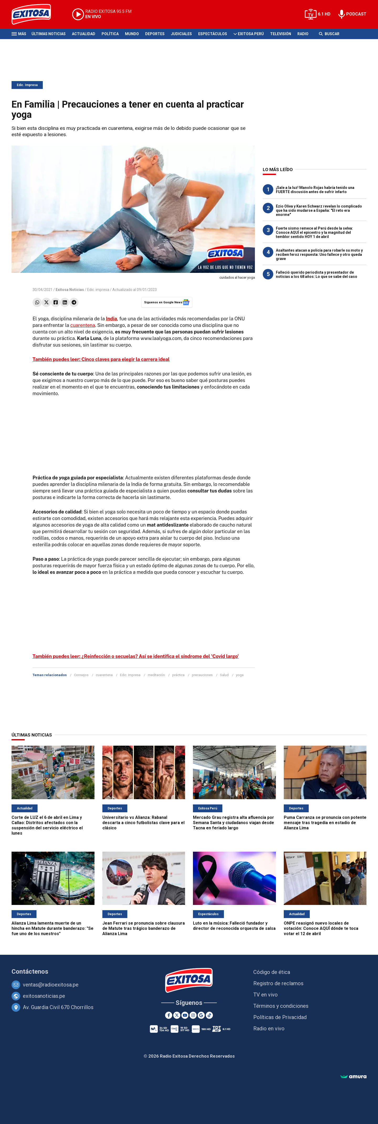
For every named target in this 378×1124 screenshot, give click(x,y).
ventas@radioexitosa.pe (50, 985)
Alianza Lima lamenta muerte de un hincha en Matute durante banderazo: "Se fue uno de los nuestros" (52, 928)
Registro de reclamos (278, 983)
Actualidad (83, 34)
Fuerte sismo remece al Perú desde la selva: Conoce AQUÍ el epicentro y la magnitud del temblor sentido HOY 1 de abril (314, 232)
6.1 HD (324, 14)
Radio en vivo (269, 1028)
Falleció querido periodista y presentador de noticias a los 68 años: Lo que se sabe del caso (316, 274)
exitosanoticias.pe (44, 996)
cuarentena (82, 325)
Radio (302, 34)
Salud (224, 675)
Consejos (81, 675)
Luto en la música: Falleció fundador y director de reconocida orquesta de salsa (234, 926)
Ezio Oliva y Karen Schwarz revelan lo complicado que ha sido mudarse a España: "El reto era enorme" (319, 210)
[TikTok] (209, 1015)
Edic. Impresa (27, 85)
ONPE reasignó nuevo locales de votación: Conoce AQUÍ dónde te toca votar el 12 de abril (321, 928)
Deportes (155, 34)
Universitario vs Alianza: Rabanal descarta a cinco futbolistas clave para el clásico (143, 822)
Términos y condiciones (280, 1006)
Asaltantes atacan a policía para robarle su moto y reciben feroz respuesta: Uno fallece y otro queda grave (319, 254)
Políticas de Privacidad (280, 1017)
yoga (240, 675)
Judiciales (181, 34)
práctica (178, 675)
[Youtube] (184, 1015)
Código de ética (271, 972)
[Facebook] (168, 1015)
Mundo (132, 34)
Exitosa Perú (251, 34)
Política (110, 34)
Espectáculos (212, 34)
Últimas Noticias (49, 34)
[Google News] (201, 1015)
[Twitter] (176, 1015)
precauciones (202, 675)
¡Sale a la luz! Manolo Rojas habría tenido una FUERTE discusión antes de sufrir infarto (315, 189)
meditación (156, 675)
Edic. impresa (98, 290)
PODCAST (356, 14)
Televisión (280, 34)
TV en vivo (265, 995)
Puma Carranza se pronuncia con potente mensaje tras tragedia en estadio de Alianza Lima (325, 822)
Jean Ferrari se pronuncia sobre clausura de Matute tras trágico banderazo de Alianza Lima (143, 928)
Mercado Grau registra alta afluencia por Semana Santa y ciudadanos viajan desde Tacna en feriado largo (233, 822)
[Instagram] (193, 1015)
